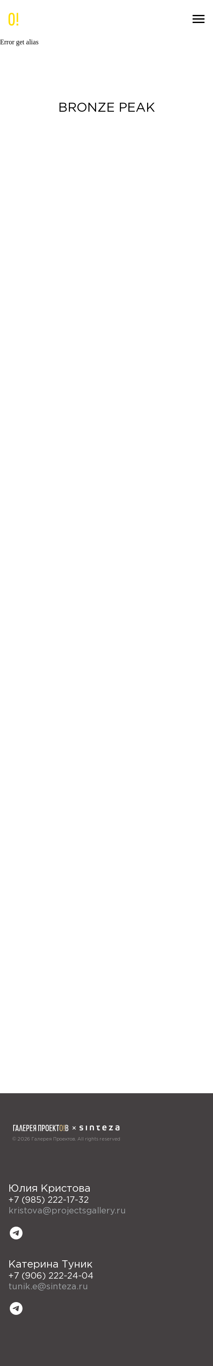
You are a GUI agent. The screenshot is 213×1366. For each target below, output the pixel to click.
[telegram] (16, 1233)
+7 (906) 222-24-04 (51, 1276)
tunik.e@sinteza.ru (48, 1287)
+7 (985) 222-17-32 (49, 1200)
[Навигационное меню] (198, 19)
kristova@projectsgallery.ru (67, 1211)
